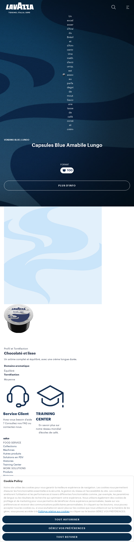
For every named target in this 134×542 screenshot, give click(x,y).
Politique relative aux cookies (53, 511)
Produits (8, 471)
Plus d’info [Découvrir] (67, 184)
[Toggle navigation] (127, 7)
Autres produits (12, 452)
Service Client (16, 413)
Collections (10, 445)
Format (64, 163)
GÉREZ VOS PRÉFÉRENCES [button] (67, 528)
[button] (113, 7)
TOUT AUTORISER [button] (67, 519)
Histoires (8, 460)
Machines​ (8, 449)
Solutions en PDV (13, 456)
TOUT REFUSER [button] (67, 537)
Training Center (12, 463)
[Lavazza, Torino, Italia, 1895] (18, 7)
